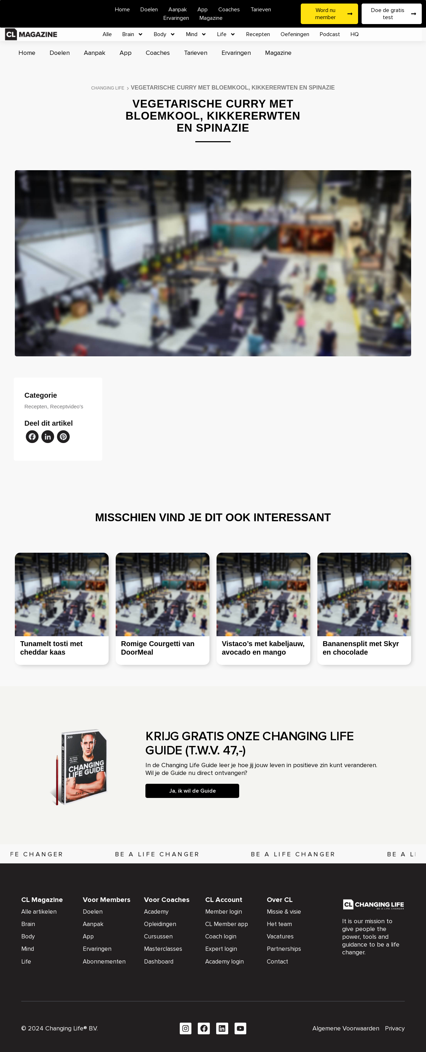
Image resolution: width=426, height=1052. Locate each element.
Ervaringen (176, 18)
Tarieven (261, 9)
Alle (107, 34)
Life (226, 34)
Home (122, 9)
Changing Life (107, 88)
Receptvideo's (67, 406)
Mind (196, 34)
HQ (355, 34)
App (202, 9)
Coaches (229, 9)
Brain (132, 34)
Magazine (211, 18)
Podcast (330, 34)
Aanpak (177, 9)
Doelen (149, 9)
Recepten (258, 34)
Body (164, 34)
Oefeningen (295, 34)
